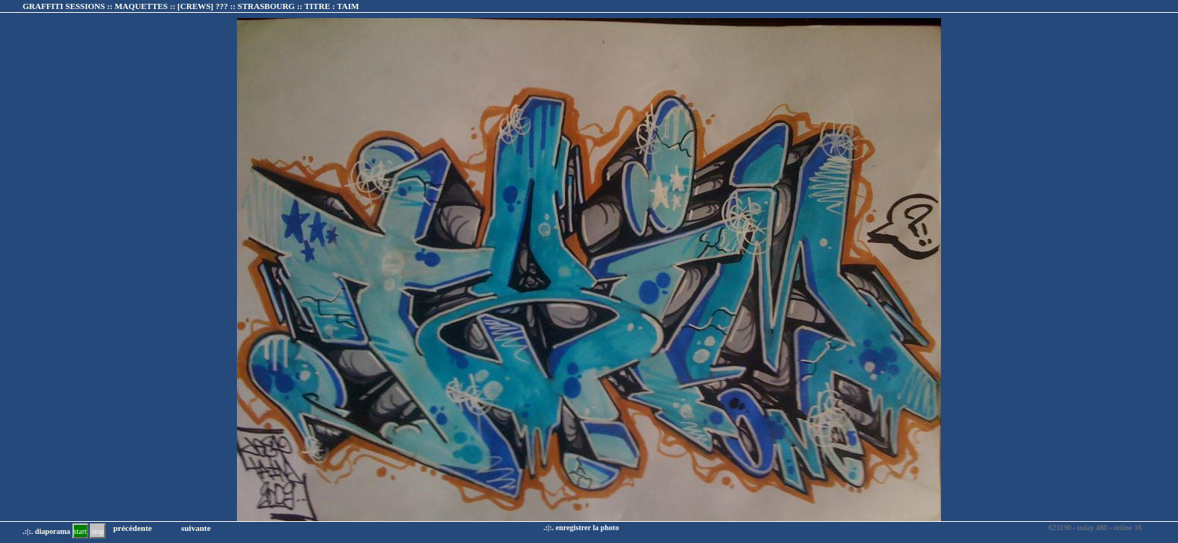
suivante (196, 527)
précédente (132, 527)
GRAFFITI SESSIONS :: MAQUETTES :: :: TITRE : (191, 6)
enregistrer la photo (587, 527)
